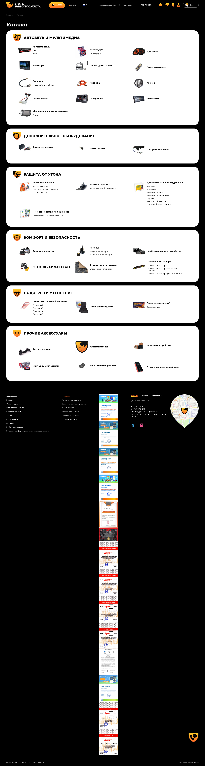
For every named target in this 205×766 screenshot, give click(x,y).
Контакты (10, 423)
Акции (9, 416)
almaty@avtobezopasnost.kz (145, 412)
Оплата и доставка (14, 404)
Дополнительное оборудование (74, 404)
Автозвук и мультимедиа (71, 400)
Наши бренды (12, 419)
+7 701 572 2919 (139, 409)
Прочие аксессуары (69, 419)
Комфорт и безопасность (71, 412)
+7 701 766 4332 (145, 5)
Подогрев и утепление (70, 416)
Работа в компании (14, 427)
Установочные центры (107, 5)
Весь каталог (67, 396)
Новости (10, 400)
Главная (10, 15)
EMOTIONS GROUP (191, 762)
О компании (11, 396)
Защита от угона (68, 408)
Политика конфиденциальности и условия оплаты (27, 431)
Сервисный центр (125, 5)
